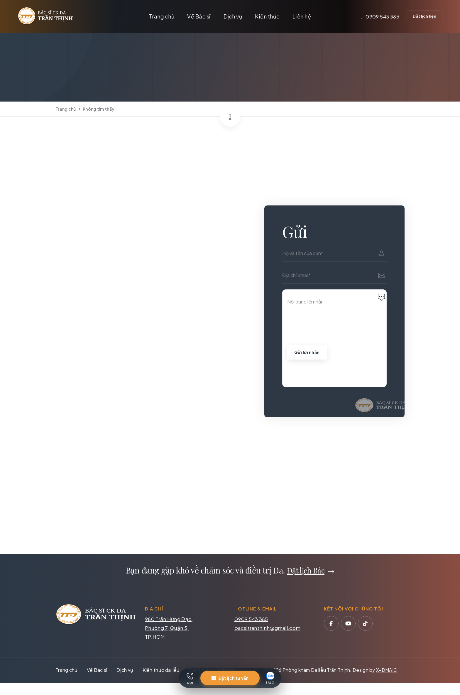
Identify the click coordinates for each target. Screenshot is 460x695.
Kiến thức (267, 16)
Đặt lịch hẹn (424, 16)
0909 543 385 (380, 16)
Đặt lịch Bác (306, 571)
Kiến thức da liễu (161, 670)
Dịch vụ (233, 16)
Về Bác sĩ (199, 16)
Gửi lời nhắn (307, 352)
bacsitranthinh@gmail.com (267, 628)
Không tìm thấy (98, 109)
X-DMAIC (386, 670)
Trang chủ (162, 16)
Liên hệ (301, 16)
